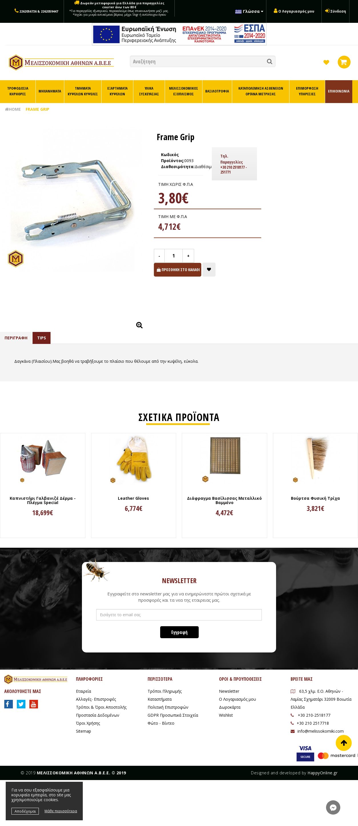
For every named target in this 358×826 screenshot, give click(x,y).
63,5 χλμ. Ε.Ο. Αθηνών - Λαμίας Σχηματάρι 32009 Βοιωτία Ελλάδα (321, 699)
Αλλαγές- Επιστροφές (96, 699)
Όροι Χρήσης (88, 723)
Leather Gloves (133, 498)
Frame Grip (37, 109)
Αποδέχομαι (25, 811)
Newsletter (229, 691)
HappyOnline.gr (322, 772)
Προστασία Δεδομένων (97, 715)
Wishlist (226, 715)
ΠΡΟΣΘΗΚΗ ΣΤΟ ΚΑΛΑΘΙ (178, 269)
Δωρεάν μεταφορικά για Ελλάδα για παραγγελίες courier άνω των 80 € (119, 9)
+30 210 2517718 (310, 723)
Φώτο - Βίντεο (161, 723)
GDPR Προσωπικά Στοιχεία (173, 715)
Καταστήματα (160, 699)
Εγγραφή (179, 632)
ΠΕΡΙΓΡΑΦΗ (16, 338)
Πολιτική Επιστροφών (168, 707)
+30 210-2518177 (310, 715)
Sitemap (83, 731)
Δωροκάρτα (229, 707)
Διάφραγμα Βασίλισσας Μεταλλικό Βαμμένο (224, 500)
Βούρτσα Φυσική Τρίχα (315, 498)
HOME (13, 109)
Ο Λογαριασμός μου (296, 11)
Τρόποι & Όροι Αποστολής (101, 707)
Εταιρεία (83, 691)
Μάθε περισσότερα (61, 811)
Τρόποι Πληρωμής (165, 691)
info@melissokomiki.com (317, 731)
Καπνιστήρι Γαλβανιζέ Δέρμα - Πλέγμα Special (43, 500)
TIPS (41, 338)
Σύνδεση (338, 11)
